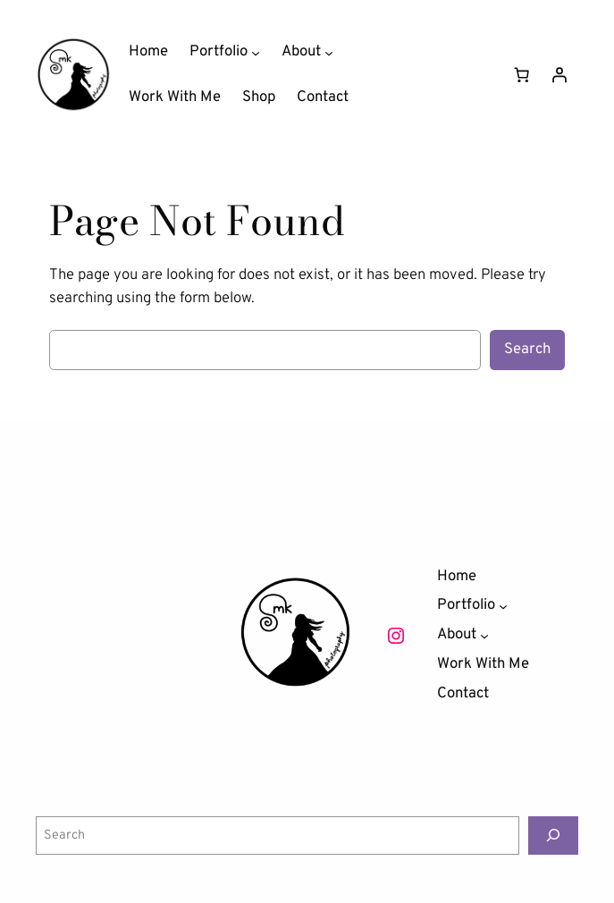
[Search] (553, 835)
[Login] (559, 75)
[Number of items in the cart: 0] (522, 75)
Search (527, 349)
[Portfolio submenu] (255, 51)
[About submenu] (328, 51)
